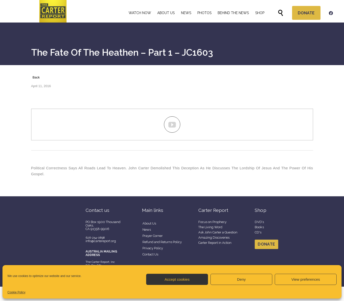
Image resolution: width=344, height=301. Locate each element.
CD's (258, 232)
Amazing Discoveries (213, 237)
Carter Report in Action (214, 243)
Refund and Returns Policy (162, 242)
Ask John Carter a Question (217, 232)
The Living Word (210, 227)
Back (36, 77)
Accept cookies (177, 279)
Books (259, 227)
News (146, 229)
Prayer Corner (152, 236)
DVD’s (259, 222)
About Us (149, 223)
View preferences (305, 279)
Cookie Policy (16, 292)
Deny (241, 279)
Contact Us (150, 254)
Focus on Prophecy (212, 222)
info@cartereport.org (101, 241)
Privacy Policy (152, 248)
